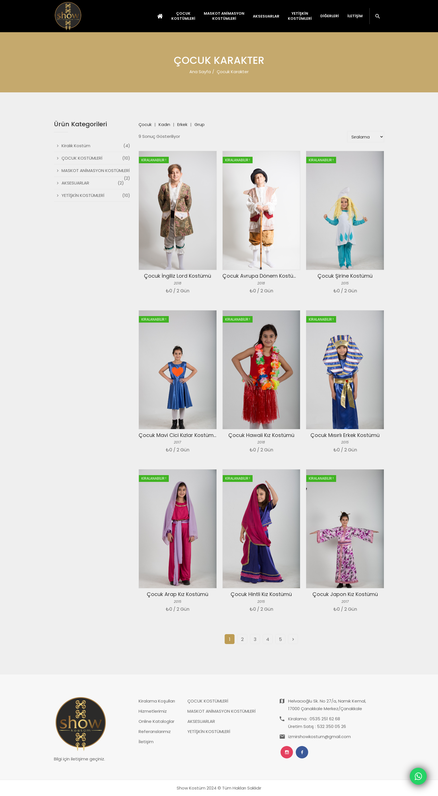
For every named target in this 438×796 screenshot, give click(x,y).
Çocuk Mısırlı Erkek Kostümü (345, 435)
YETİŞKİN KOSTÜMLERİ (208, 731)
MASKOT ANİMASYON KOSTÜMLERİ (221, 711)
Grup (199, 124)
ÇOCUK (183, 16)
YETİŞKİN (300, 16)
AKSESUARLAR (201, 721)
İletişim (355, 16)
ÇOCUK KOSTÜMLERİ (207, 701)
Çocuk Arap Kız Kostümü (177, 594)
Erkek (182, 124)
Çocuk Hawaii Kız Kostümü (261, 435)
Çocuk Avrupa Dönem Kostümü (261, 275)
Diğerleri (329, 16)
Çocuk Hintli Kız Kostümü (261, 594)
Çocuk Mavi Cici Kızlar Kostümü (178, 435)
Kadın (164, 124)
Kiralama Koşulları (157, 701)
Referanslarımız (155, 731)
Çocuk (145, 124)
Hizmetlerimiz (153, 711)
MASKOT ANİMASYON (224, 16)
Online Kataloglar (156, 721)
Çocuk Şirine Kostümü (345, 275)
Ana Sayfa (200, 72)
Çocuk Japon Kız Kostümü (345, 594)
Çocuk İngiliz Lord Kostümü (177, 275)
